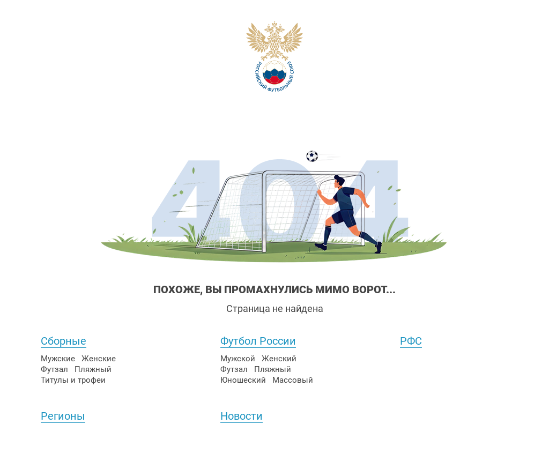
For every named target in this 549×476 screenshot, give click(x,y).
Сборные (63, 340)
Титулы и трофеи (73, 380)
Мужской (237, 358)
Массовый (292, 380)
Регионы (63, 416)
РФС (411, 340)
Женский (279, 358)
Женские (98, 358)
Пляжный (93, 369)
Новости (241, 416)
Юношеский (243, 380)
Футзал (54, 369)
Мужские (58, 358)
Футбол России (258, 340)
